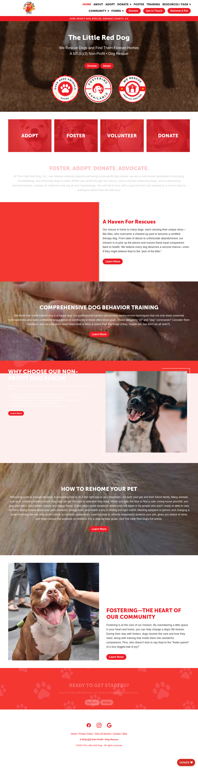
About (98, 4)
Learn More (112, 261)
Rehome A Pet (179, 10)
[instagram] (99, 725)
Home (87, 4)
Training (153, 4)
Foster (139, 4)
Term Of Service (103, 733)
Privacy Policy (86, 733)
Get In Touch (154, 10)
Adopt (110, 4)
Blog (125, 733)
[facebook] (88, 725)
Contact (117, 733)
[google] (109, 725)
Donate (133, 10)
